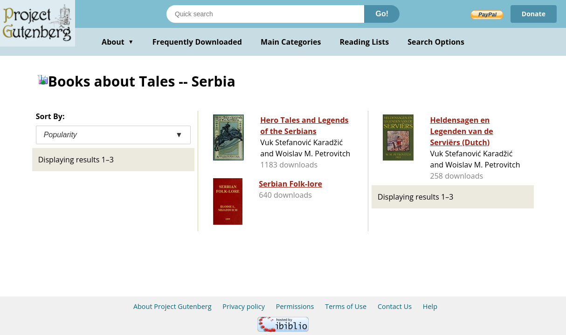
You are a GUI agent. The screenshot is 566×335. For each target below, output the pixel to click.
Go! (381, 14)
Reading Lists (364, 42)
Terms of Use (345, 306)
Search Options (435, 42)
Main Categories (291, 42)
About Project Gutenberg (172, 306)
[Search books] (265, 14)
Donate (533, 13)
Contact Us (395, 306)
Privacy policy (243, 306)
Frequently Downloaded (197, 42)
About (118, 41)
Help (430, 306)
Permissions (295, 306)
